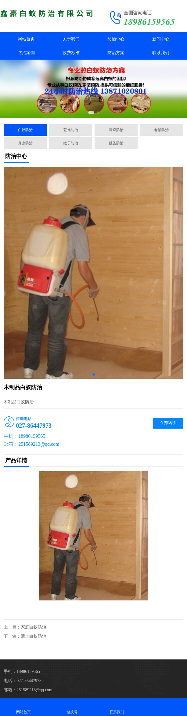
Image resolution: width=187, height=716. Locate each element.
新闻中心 (160, 39)
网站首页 (26, 39)
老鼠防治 (161, 130)
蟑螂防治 (116, 130)
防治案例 (26, 52)
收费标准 (71, 52)
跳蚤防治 (116, 143)
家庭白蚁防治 (33, 627)
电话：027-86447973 (22, 680)
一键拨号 (70, 706)
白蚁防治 (25, 130)
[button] (91, 112)
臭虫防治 (25, 143)
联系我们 (160, 52)
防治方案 (115, 52)
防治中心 (115, 39)
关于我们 (71, 39)
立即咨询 (168, 423)
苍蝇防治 (70, 130)
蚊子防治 (70, 143)
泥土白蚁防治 (33, 636)
